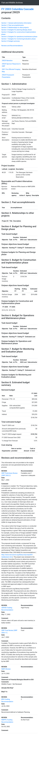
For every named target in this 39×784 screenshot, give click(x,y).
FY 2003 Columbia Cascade (17, 9)
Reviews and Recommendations (12, 46)
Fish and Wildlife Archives (12, 3)
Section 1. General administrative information (16, 23)
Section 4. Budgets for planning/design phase (16, 30)
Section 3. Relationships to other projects (15, 27)
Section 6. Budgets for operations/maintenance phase (19, 36)
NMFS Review (6, 669)
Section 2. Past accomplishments (12, 25)
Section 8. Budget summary (10, 41)
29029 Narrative (7, 60)
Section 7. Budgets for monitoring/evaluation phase (18, 39)
